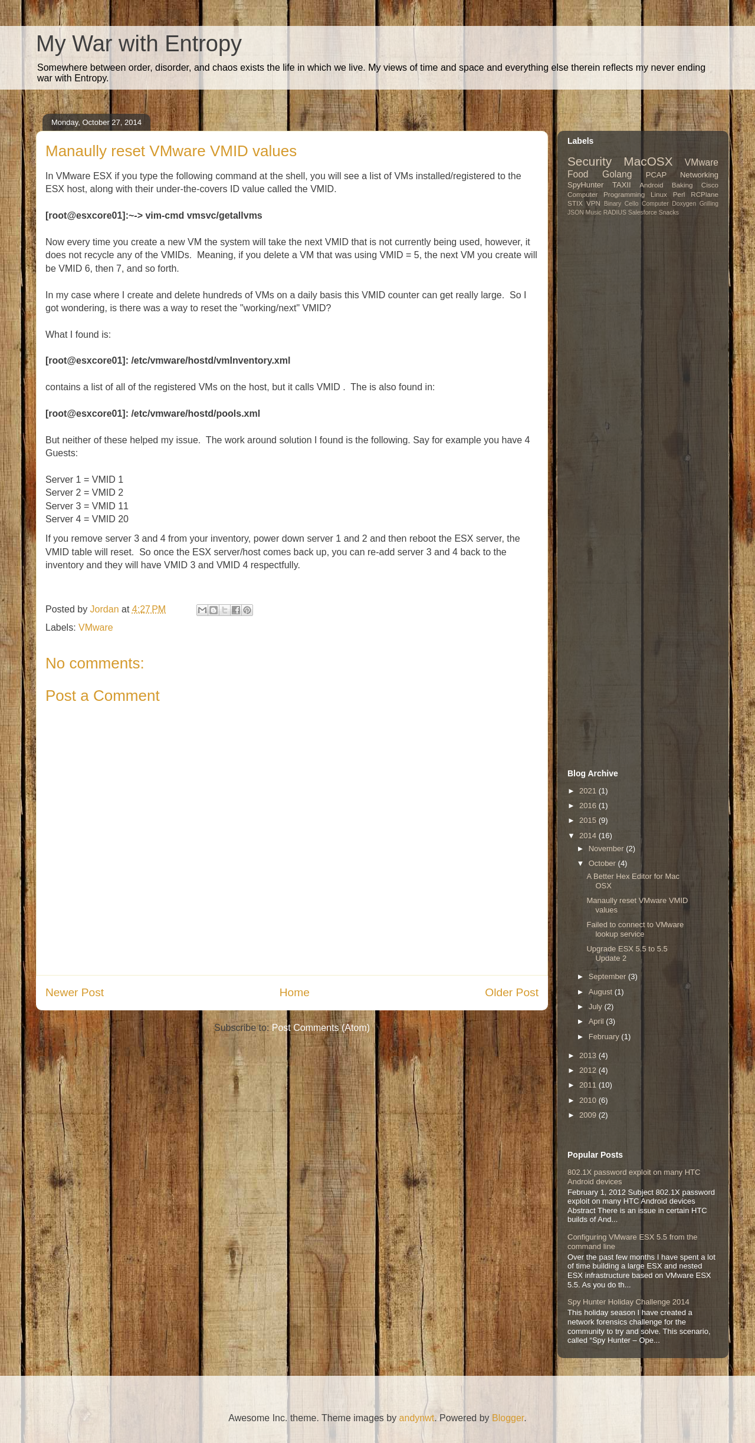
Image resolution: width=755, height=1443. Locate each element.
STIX (575, 203)
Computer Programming (606, 194)
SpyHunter (585, 184)
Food (578, 174)
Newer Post (74, 992)
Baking (682, 185)
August (602, 991)
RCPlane (704, 194)
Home (295, 992)
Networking (699, 174)
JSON (575, 212)
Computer (655, 203)
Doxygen (684, 203)
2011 (589, 1084)
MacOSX (647, 161)
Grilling (709, 203)
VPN (593, 203)
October (603, 863)
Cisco (709, 185)
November (607, 848)
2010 (589, 1100)
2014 (589, 835)
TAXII (621, 184)
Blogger (508, 1418)
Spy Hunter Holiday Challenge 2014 (628, 1301)
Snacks (669, 212)
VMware (95, 627)
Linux (659, 194)
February (605, 1036)
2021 (589, 790)
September (608, 976)
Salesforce (642, 212)
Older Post (512, 992)
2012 (589, 1070)
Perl (679, 194)
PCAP (656, 174)
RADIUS (614, 212)
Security (589, 161)
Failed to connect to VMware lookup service (635, 929)
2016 (589, 805)
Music (594, 212)
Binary (612, 203)
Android (651, 185)
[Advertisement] (641, 316)
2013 (589, 1055)
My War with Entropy (139, 43)
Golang (617, 174)
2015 (589, 820)
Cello (632, 203)
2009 (589, 1115)
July (597, 1006)
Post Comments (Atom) (321, 1028)
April (597, 1021)
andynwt (417, 1418)
